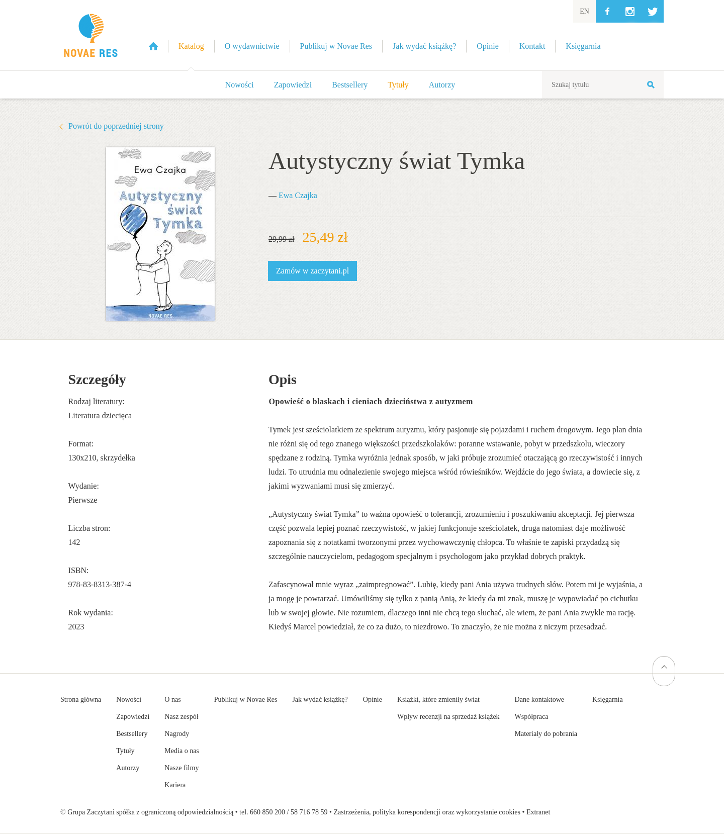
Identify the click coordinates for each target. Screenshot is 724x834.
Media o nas (181, 751)
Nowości (239, 84)
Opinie (372, 699)
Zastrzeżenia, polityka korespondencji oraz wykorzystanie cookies (426, 812)
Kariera (175, 785)
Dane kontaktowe (539, 699)
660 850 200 (267, 812)
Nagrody (176, 733)
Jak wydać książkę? (319, 699)
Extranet (538, 812)
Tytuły (398, 84)
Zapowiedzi (293, 84)
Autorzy (442, 84)
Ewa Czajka (298, 195)
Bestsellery (350, 84)
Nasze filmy (181, 768)
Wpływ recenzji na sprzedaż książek (448, 716)
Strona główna (80, 699)
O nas (172, 699)
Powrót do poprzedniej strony (116, 126)
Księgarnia (607, 699)
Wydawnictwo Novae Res (90, 35)
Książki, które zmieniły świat (438, 699)
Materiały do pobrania (546, 733)
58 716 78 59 (309, 812)
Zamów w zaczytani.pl (312, 270)
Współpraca (532, 716)
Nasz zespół (181, 716)
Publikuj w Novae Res (246, 699)
